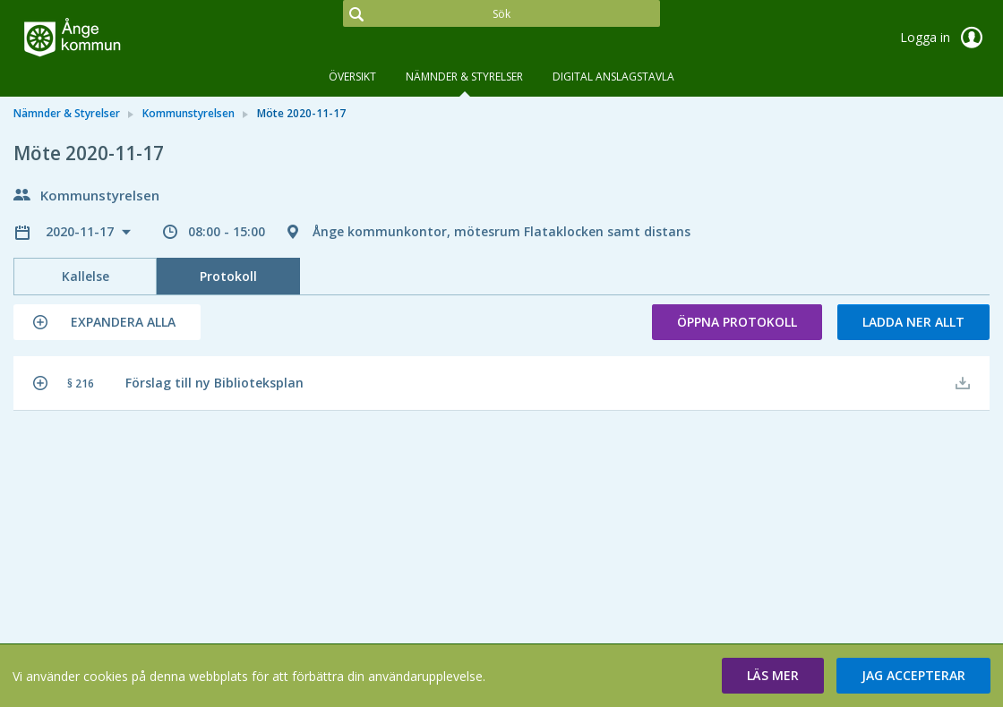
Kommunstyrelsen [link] (188, 113)
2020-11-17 (81, 231)
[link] (103, 39)
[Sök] (501, 13)
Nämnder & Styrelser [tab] (464, 76)
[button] (107, 322)
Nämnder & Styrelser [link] (66, 113)
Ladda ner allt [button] (913, 321)
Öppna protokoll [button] (737, 321)
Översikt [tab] (352, 76)
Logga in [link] (945, 37)
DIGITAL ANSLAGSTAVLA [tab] (613, 76)
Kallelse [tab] (85, 276)
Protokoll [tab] (228, 276)
